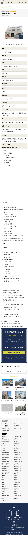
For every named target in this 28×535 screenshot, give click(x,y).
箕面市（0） (16, 489)
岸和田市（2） (4, 477)
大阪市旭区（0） (4, 459)
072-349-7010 (15, 336)
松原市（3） (16, 479)
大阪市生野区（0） (5, 466)
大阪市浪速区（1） (18, 463)
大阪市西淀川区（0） (5, 470)
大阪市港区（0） (17, 464)
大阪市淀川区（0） (5, 464)
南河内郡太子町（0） (18, 439)
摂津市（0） (16, 477)
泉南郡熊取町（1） (5, 488)
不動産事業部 (20, 527)
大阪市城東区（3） (5, 456)
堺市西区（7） (4, 450)
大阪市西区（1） (4, 468)
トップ (9, 525)
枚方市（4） (3, 480)
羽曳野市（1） (4, 491)
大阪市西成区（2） (18, 468)
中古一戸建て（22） (5, 11)
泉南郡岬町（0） (17, 486)
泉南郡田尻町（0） (18, 488)
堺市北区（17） (17, 445)
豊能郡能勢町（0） (5, 495)
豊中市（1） (16, 493)
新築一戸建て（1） (5, 430)
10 (21, 44)
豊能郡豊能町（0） (18, 495)
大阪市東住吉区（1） (18, 459)
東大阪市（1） (4, 479)
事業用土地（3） (17, 425)
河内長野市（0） (17, 482)
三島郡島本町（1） (18, 436)
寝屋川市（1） (17, 475)
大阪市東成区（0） (5, 461)
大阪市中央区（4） (5, 452)
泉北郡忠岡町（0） (18, 484)
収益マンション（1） (5, 428)
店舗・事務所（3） (18, 428)
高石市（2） (3, 500)
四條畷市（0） (17, 443)
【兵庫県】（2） (4, 436)
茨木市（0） (16, 491)
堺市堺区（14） (17, 447)
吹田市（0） (16, 441)
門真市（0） (16, 497)
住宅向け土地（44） (5, 426)
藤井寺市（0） (4, 493)
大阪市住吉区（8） (5, 454)
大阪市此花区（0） (5, 463)
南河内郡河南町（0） (5, 441)
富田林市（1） (4, 475)
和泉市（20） (4, 443)
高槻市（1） (16, 498)
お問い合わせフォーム (14, 352)
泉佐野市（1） (4, 484)
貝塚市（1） (3, 497)
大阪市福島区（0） (18, 466)
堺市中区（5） (4, 445)
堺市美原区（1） (17, 448)
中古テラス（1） (4, 423)
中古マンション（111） (18, 423)
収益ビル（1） (17, 426)
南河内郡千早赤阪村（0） (6, 439)
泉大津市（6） (4, 489)
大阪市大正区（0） (18, 456)
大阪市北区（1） (17, 454)
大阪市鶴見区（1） (18, 472)
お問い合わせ (15, 525)
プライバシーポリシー (9, 527)
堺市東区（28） (12, 11)
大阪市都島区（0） (18, 470)
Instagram (14, 523)
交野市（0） (3, 438)
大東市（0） (16, 450)
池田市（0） (3, 482)
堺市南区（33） (4, 447)
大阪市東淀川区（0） (18, 461)
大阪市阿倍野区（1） (5, 472)
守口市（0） (16, 473)
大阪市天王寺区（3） (5, 457)
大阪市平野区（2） (18, 457)
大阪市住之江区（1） (18, 452)
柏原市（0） (16, 480)
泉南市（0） (3, 486)
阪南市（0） (3, 498)
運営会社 (13, 529)
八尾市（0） (16, 438)
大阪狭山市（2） (4, 473)
